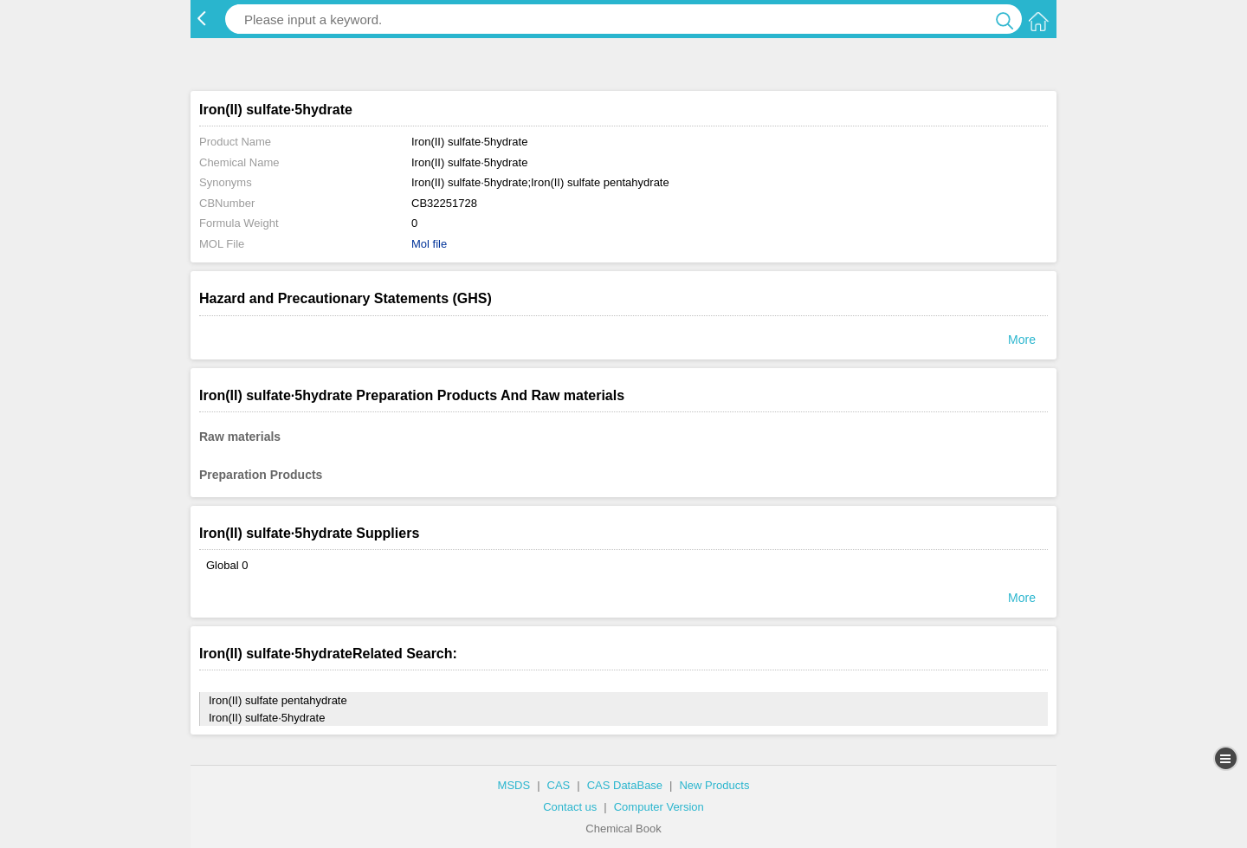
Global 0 (227, 565)
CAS (559, 785)
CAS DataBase (624, 785)
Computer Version (659, 806)
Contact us (570, 806)
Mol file (429, 243)
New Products (714, 785)
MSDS (514, 785)
